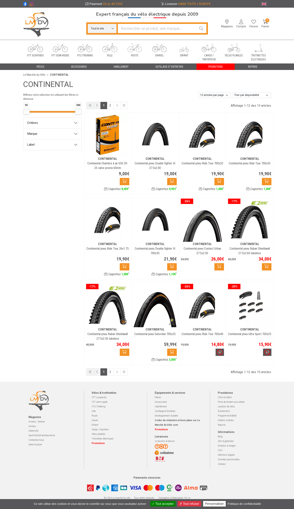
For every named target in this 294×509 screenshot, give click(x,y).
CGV (220, 450)
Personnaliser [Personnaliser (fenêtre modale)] (214, 503)
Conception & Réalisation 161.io (174, 498)
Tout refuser (189, 503)
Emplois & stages (227, 445)
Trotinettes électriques (103, 438)
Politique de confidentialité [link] (244, 503)
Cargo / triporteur (100, 429)
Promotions (215, 66)
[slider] (26, 111)
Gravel (95, 420)
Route (94, 415)
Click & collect (225, 397)
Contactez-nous (36, 440)
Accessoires (161, 402)
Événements (224, 411)
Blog (220, 436)
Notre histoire (35, 444)
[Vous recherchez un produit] (157, 28)
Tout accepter (163, 503)
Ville (94, 411)
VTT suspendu (99, 397)
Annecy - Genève (37, 421)
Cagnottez (116, 189)
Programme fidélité (227, 415)
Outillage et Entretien (165, 411)
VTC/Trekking (98, 406)
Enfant (95, 425)
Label (31, 144)
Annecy (32, 426)
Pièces (158, 397)
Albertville (33, 430)
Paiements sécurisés (147, 477)
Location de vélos (226, 406)
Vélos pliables (98, 434)
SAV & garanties (226, 441)
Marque (32, 134)
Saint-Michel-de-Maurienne (42, 435)
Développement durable (166, 415)
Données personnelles (229, 459)
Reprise (221, 425)
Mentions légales (226, 455)
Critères (32, 123)
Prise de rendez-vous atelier (231, 402)
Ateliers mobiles (226, 420)
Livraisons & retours (165, 441)
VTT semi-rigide (99, 402)
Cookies (222, 464)
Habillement (161, 406)
